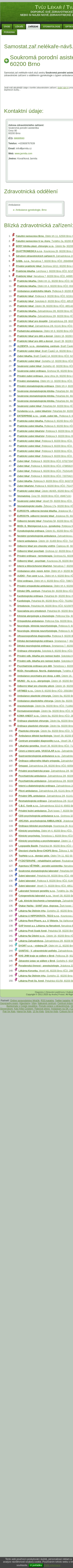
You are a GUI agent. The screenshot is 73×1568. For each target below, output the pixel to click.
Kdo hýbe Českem (23, 1008)
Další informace (52, 1565)
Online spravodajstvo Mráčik (25, 1000)
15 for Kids (38, 1011)
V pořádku (36, 1565)
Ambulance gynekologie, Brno (31, 210)
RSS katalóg (47, 1000)
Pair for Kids (9, 1011)
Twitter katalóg (62, 1000)
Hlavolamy (24, 1003)
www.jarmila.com (23, 153)
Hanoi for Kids (24, 1011)
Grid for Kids (51, 1011)
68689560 (19, 138)
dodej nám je (63, 88)
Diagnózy (39, 992)
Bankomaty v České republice (22, 1006)
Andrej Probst (58, 994)
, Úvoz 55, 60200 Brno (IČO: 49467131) (44, 496)
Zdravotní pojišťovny (55, 992)
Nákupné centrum (47, 1003)
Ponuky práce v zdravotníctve (54, 1006)
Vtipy (33, 1003)
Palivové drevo (42, 1008)
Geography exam (9, 1003)
